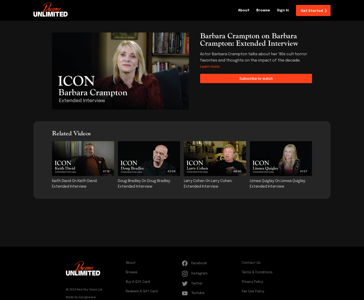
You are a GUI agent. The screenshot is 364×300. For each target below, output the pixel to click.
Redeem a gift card (142, 291)
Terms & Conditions (257, 272)
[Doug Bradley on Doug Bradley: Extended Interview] (149, 183)
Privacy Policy (252, 282)
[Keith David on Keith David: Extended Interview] (83, 183)
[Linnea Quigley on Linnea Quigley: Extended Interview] (281, 183)
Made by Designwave (81, 297)
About (243, 10)
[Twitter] (211, 283)
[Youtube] (211, 293)
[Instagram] (211, 274)
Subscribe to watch (256, 78)
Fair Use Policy (253, 291)
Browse (263, 10)
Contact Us (251, 262)
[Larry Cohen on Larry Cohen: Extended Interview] (215, 183)
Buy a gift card (138, 282)
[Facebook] (211, 263)
